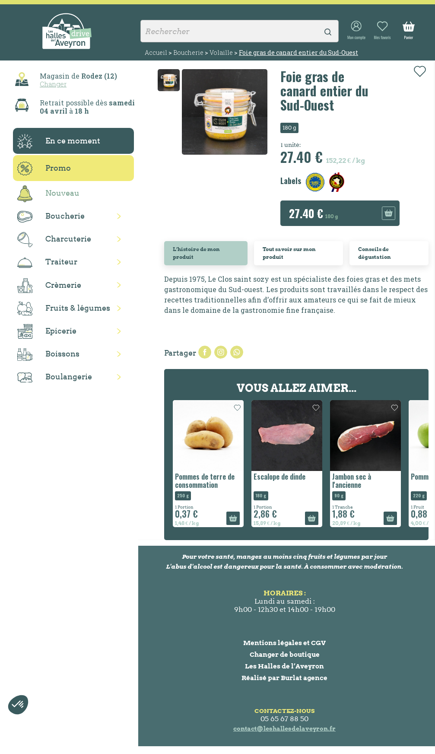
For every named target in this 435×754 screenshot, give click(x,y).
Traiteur (47, 262)
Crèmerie (49, 285)
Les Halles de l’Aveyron (284, 666)
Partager (204, 352)
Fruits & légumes (63, 309)
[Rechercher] (239, 31)
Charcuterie (54, 239)
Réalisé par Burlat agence (284, 678)
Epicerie (46, 331)
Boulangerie (54, 377)
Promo (44, 168)
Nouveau (48, 193)
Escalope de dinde (279, 476)
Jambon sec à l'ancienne (351, 480)
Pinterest (236, 352)
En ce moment (58, 141)
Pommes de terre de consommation (205, 480)
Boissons (48, 354)
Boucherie (51, 217)
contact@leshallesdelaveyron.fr (284, 728)
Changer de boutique (285, 654)
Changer (53, 84)
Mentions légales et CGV (284, 643)
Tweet (220, 352)
